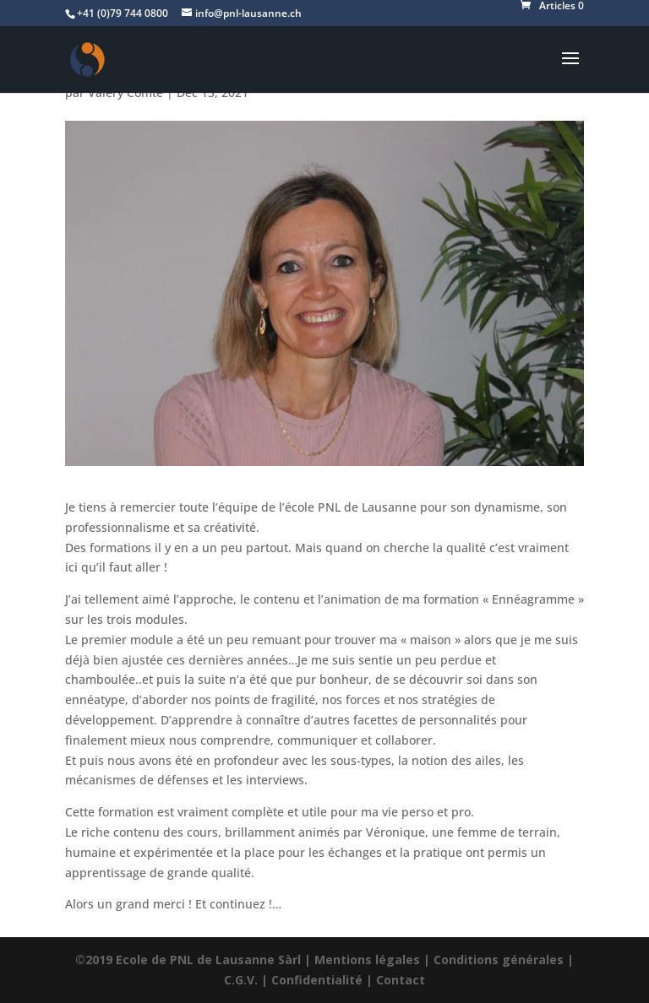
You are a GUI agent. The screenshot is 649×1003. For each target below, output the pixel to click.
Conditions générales (499, 959)
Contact (400, 980)
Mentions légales (367, 959)
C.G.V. (241, 980)
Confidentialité (317, 980)
